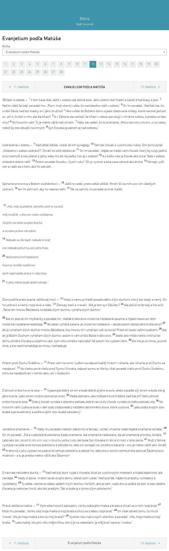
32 (18, 367)
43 (43, 471)
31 (45, 362)
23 (21, 72)
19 (148, 64)
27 (53, 72)
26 (45, 72)
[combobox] (84, 52)
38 (35, 428)
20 (156, 64)
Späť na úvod (84, 24)
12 (92, 64)
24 (29, 72)
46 (37, 504)
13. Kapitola (148, 87)
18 (140, 64)
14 (108, 64)
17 (132, 64)
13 (100, 64)
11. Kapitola (21, 87)
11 (85, 64)
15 (116, 64)
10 (77, 64)
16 (124, 64)
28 (61, 72)
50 (13, 521)
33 (45, 389)
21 (5, 72)
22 (13, 72)
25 (37, 72)
